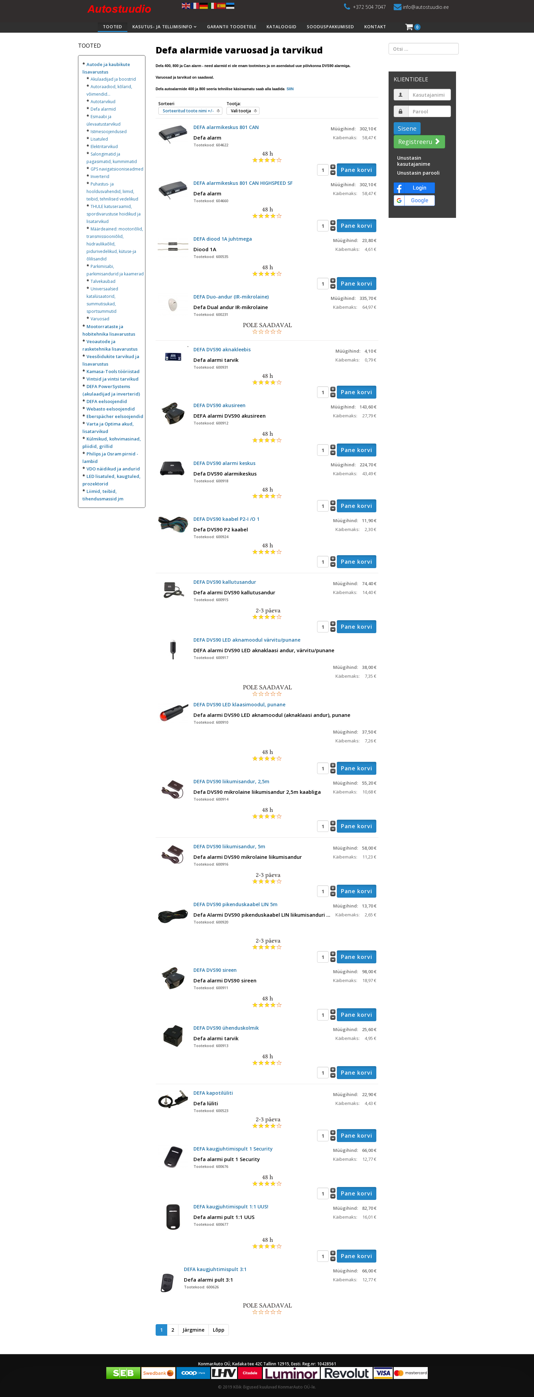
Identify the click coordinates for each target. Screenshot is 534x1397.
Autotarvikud (103, 102)
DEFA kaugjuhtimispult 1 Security (233, 1148)
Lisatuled (99, 139)
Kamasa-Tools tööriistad (113, 371)
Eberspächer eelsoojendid (115, 416)
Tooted (112, 27)
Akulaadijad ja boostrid (113, 79)
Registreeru (418, 142)
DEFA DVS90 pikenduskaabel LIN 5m (235, 904)
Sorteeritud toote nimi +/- (188, 111)
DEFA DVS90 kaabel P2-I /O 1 (226, 519)
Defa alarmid (103, 109)
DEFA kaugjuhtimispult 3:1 (215, 1269)
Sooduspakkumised (330, 27)
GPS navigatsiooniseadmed (117, 169)
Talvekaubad (103, 281)
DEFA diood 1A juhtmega (222, 239)
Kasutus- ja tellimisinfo (162, 27)
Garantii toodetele (231, 27)
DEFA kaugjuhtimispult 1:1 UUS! (230, 1206)
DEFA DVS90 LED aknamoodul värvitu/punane (246, 640)
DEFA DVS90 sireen (215, 970)
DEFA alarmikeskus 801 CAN (226, 127)
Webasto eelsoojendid (111, 409)
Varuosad (100, 319)
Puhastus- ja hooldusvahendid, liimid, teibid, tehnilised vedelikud (112, 191)
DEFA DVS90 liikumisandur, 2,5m (231, 781)
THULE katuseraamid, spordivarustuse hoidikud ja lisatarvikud (114, 214)
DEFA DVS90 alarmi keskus (224, 463)
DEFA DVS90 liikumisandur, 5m (229, 846)
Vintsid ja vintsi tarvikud (113, 379)
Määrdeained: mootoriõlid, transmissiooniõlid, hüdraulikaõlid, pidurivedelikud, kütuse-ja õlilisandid (115, 244)
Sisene (407, 128)
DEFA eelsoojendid (107, 401)
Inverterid (100, 176)
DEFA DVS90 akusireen (219, 405)
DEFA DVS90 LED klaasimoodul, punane (239, 704)
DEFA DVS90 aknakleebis (222, 349)
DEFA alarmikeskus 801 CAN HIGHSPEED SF (243, 183)
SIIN (289, 89)
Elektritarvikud (104, 146)
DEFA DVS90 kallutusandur (224, 582)
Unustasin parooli (418, 173)
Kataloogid (282, 27)
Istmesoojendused (109, 131)
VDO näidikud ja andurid (113, 469)
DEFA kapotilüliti (213, 1093)
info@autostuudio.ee (426, 7)
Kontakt (375, 27)
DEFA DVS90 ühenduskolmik (226, 1028)
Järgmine (193, 1330)
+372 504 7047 (369, 7)
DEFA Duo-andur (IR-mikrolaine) (231, 296)
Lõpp (218, 1330)
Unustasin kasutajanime (413, 161)
